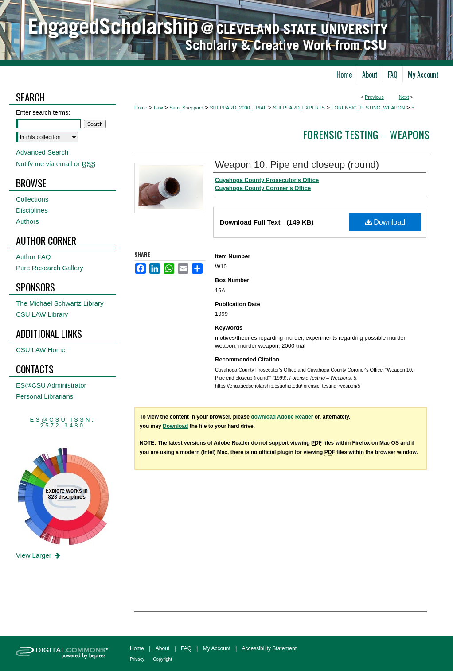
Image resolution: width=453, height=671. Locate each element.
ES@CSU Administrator (51, 385)
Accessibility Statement (269, 648)
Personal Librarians (44, 396)
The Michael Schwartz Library (60, 303)
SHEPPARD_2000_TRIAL (238, 107)
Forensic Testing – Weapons (366, 134)
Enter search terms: (43, 112)
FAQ (186, 648)
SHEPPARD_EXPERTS (299, 107)
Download (385, 222)
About (162, 648)
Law (158, 107)
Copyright (162, 659)
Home (140, 107)
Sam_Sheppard (186, 107)
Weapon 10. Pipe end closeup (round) (297, 164)
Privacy (137, 659)
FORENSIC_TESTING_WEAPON (368, 107)
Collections (32, 199)
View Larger (39, 555)
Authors (27, 221)
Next (404, 97)
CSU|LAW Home (41, 349)
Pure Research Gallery (49, 268)
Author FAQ (33, 256)
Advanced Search (42, 152)
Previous (374, 97)
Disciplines (32, 210)
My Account (216, 648)
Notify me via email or (55, 163)
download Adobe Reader (282, 417)
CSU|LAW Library (42, 314)
